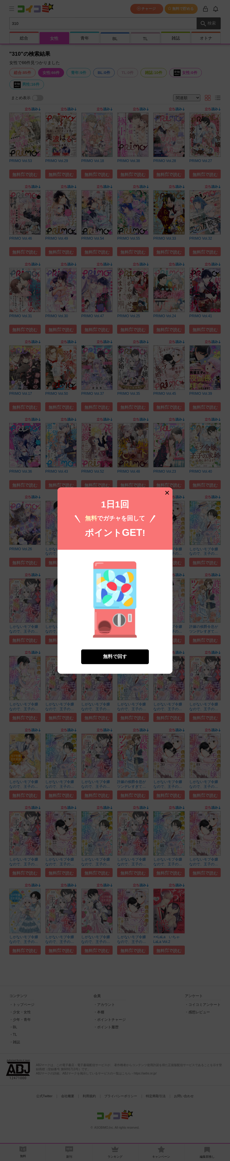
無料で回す (115, 640)
